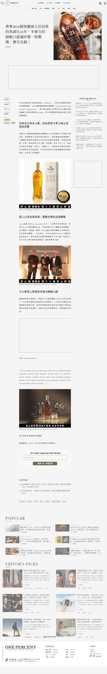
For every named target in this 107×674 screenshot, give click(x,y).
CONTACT (93, 659)
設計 (64, 8)
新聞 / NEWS (70, 665)
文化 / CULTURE (51, 662)
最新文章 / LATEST (51, 657)
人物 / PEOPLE (70, 657)
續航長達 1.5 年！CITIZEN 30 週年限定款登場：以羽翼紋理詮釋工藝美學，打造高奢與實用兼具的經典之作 (89, 105)
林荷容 (8, 47)
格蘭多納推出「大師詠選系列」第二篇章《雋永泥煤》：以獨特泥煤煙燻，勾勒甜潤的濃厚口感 (89, 146)
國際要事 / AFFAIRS (52, 660)
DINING (6, 104)
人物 (40, 8)
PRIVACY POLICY (95, 661)
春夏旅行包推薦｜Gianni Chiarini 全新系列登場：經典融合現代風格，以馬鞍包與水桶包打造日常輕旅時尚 (89, 138)
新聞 (74, 8)
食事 (69, 8)
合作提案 (98, 664)
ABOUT (92, 657)
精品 (53, 8)
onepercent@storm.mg (30, 669)
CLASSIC (6, 99)
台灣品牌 (7, 120)
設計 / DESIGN (70, 662)
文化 (58, 8)
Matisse (7, 123)
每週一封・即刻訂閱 (45, 463)
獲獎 (13, 123)
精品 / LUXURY (70, 660)
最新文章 (34, 8)
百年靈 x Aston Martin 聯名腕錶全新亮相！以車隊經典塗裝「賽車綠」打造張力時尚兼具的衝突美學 (89, 130)
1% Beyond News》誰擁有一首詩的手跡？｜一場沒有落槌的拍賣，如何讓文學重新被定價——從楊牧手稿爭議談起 (89, 122)
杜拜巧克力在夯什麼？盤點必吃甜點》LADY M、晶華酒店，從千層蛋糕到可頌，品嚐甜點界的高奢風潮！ (89, 113)
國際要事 (47, 8)
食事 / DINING (50, 665)
